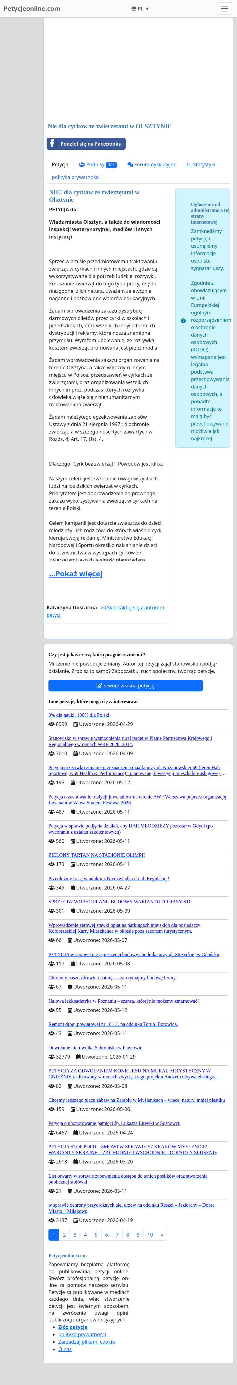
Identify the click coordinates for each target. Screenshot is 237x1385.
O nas (65, 1349)
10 (150, 1234)
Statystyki (201, 164)
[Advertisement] (138, 70)
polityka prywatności (75, 177)
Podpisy (98, 164)
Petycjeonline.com (32, 8)
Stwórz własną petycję (125, 685)
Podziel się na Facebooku (84, 143)
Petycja (60, 164)
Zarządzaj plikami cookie (86, 1341)
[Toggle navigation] (224, 8)
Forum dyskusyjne (152, 164)
